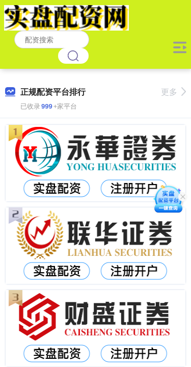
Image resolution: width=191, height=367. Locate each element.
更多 (173, 92)
